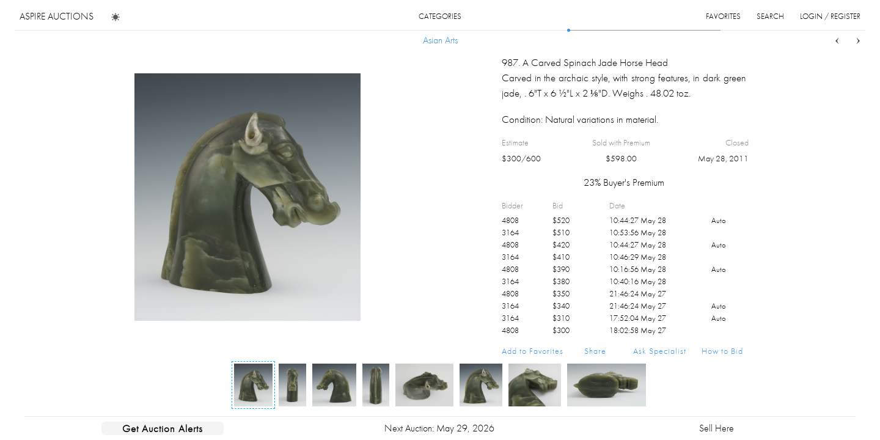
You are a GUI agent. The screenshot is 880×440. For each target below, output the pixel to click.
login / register (830, 16)
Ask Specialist (659, 350)
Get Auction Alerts (162, 428)
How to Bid (722, 350)
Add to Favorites (532, 350)
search (770, 16)
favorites (723, 16)
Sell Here (716, 428)
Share (595, 350)
